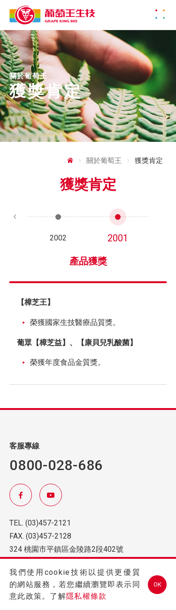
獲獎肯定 (149, 160)
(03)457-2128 (48, 536)
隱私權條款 (86, 596)
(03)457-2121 (48, 522)
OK (157, 584)
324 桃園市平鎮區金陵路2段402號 (66, 549)
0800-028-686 (56, 465)
